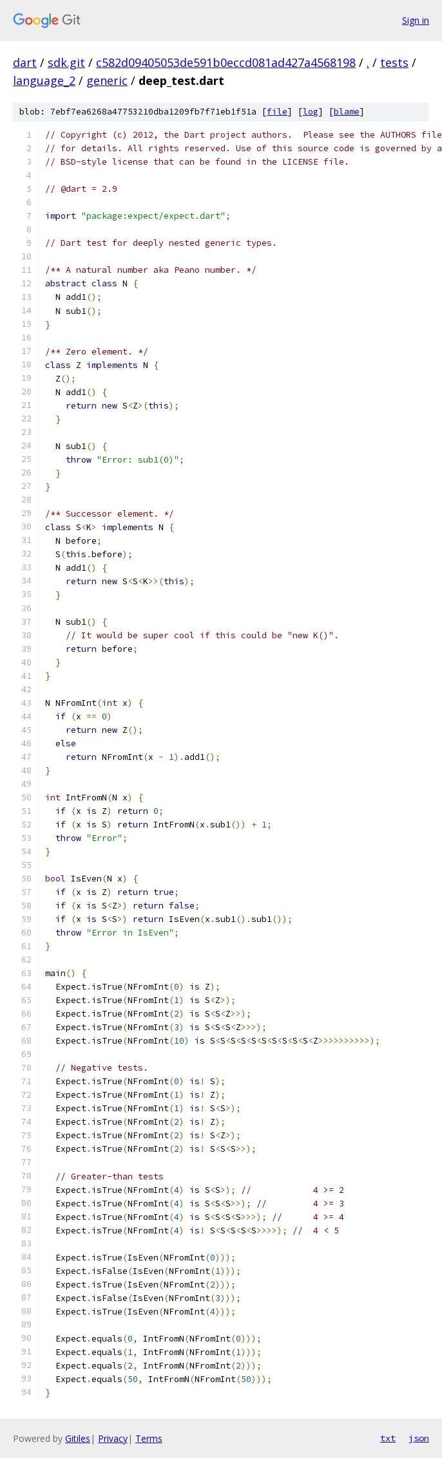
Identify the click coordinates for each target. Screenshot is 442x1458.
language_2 (44, 80)
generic (107, 80)
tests (394, 62)
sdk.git (66, 62)
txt (388, 1438)
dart (25, 62)
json (418, 1438)
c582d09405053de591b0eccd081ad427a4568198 (226, 62)
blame (347, 111)
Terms (148, 1438)
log (310, 111)
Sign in (415, 20)
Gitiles (77, 1438)
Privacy (113, 1438)
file (277, 111)
